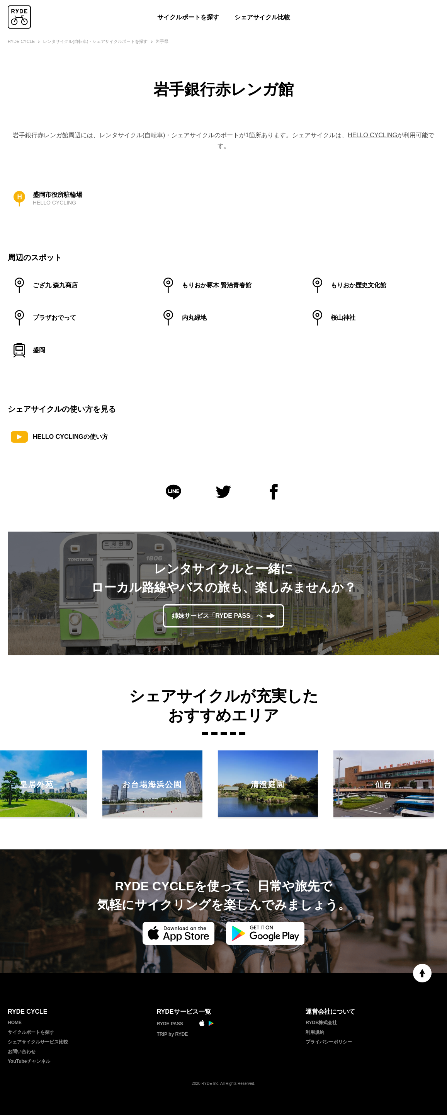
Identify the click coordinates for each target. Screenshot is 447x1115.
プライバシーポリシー (329, 1042)
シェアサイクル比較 (262, 17)
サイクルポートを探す (188, 17)
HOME (15, 1022)
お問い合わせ (22, 1051)
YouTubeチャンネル (29, 1061)
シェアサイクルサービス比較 (38, 1042)
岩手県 (162, 41)
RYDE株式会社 (321, 1022)
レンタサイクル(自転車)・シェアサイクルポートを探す (95, 41)
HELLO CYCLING (372, 135)
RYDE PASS (170, 1023)
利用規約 (315, 1032)
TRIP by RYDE (172, 1034)
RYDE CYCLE (21, 41)
